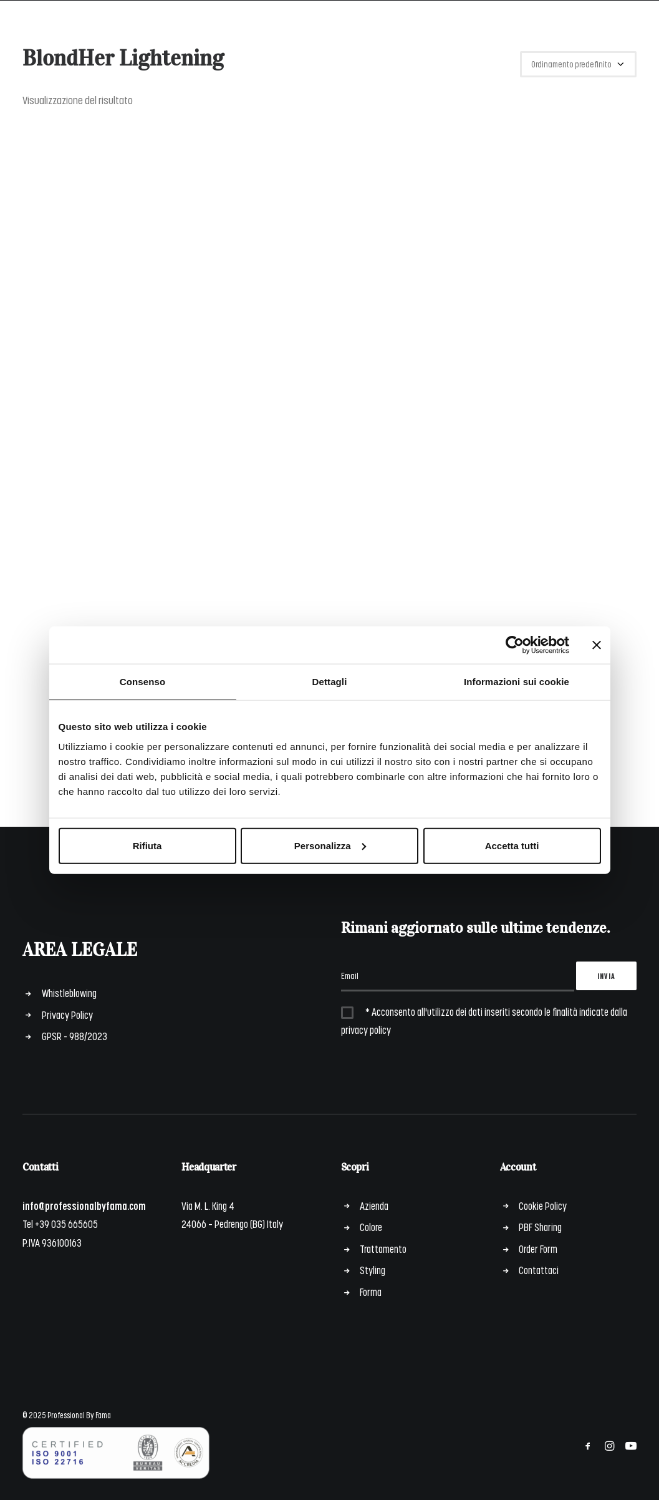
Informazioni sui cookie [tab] (516, 681)
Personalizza (330, 845)
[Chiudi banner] (596, 645)
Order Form (538, 1248)
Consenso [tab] (142, 681)
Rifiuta (147, 845)
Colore (371, 1226)
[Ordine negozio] (578, 64)
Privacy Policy (67, 1014)
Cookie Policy (543, 1205)
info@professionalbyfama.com (84, 1205)
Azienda (374, 1205)
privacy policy (366, 1029)
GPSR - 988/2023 (74, 1036)
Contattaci (539, 1270)
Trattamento (383, 1248)
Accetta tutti (512, 845)
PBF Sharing (540, 1226)
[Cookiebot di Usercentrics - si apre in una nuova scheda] (514, 645)
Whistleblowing (69, 992)
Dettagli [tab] (329, 681)
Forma (371, 1291)
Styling (372, 1270)
